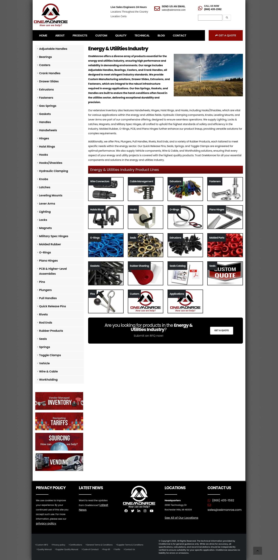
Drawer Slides (49, 81)
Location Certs (118, 16)
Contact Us (135, 549)
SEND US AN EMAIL (173, 6)
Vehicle (44, 363)
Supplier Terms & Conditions (136, 544)
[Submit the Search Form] (227, 18)
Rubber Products (51, 331)
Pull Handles (48, 298)
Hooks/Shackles (50, 163)
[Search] (210, 18)
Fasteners (46, 98)
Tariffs (122, 549)
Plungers (45, 290)
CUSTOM (101, 35)
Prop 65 (111, 549)
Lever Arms (47, 204)
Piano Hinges (48, 261)
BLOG (161, 35)
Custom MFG (42, 544)
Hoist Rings (47, 147)
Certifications (78, 544)
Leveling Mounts (50, 195)
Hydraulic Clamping (53, 171)
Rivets (43, 314)
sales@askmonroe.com (173, 10)
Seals (43, 339)
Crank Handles (49, 73)
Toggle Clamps (50, 355)
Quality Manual (45, 549)
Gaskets (45, 114)
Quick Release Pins (52, 306)
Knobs (43, 179)
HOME (43, 35)
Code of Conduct (94, 549)
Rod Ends (45, 323)
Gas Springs (47, 106)
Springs (44, 347)
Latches (44, 187)
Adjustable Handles (53, 49)
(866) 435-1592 (212, 9)
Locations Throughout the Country (129, 11)
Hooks (43, 155)
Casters (44, 65)
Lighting (45, 212)
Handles (45, 122)
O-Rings (45, 252)
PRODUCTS (80, 35)
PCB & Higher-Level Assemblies (53, 271)
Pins (42, 282)
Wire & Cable (48, 371)
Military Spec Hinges (53, 236)
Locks (43, 220)
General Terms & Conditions (103, 544)
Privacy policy (60, 544)
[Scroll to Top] (257, 551)
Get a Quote (225, 35)
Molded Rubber (50, 244)
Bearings (45, 57)
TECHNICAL (142, 35)
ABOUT (60, 35)
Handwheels (48, 130)
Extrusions (46, 89)
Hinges (44, 138)
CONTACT (179, 35)
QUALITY (120, 35)
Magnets (45, 228)
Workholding (48, 380)
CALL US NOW (211, 6)
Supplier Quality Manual (69, 549)
